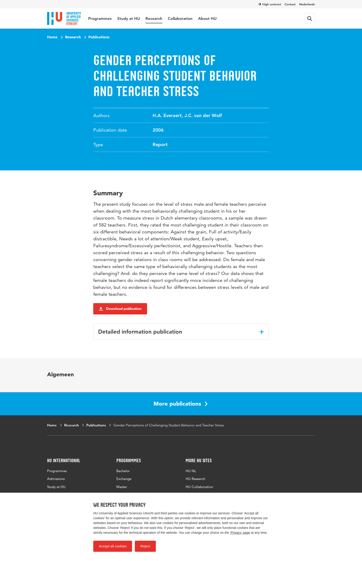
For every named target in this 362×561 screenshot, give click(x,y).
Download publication (120, 308)
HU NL (191, 471)
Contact (290, 4)
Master (121, 487)
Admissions (56, 479)
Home (52, 37)
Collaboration (180, 18)
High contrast (270, 4)
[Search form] (309, 18)
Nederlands (307, 4)
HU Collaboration (199, 487)
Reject (145, 546)
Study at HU (128, 18)
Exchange (123, 479)
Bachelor (123, 471)
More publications (181, 403)
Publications (98, 37)
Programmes (100, 18)
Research (153, 18)
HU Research (195, 479)
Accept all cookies (113, 546)
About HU (207, 18)
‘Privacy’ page (240, 532)
